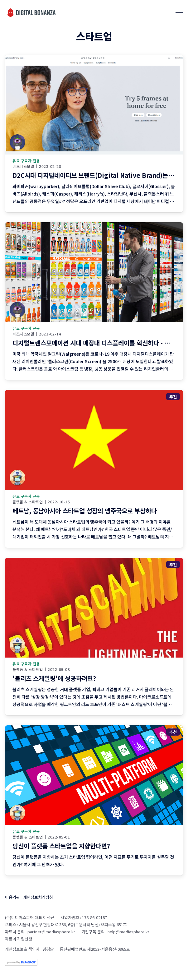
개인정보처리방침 (38, 897)
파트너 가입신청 (18, 939)
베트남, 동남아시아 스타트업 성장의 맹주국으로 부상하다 (84, 510)
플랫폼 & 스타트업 (27, 502)
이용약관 (12, 897)
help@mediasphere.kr (128, 932)
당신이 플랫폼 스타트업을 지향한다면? (61, 845)
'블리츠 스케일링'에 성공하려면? (54, 678)
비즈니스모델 (23, 166)
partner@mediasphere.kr (51, 932)
